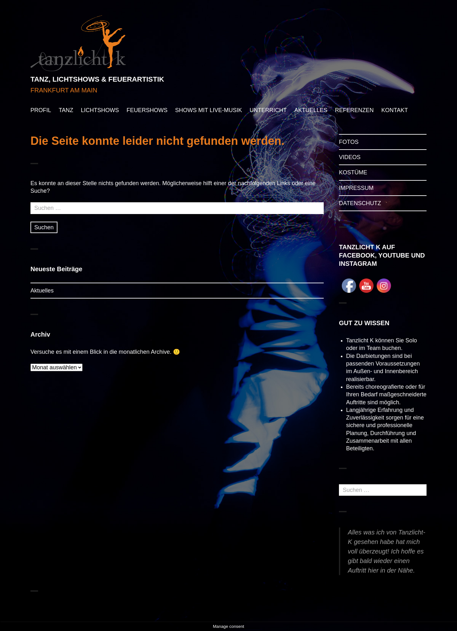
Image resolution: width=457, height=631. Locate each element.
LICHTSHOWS (100, 110)
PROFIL (40, 110)
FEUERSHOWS (147, 110)
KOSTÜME (353, 172)
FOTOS (349, 142)
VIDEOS (350, 157)
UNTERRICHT (268, 110)
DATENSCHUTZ (360, 203)
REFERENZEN (354, 110)
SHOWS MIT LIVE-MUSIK (208, 110)
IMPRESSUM (356, 188)
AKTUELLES (310, 110)
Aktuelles (42, 290)
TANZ (66, 110)
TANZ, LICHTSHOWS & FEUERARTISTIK (97, 79)
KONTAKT (394, 110)
